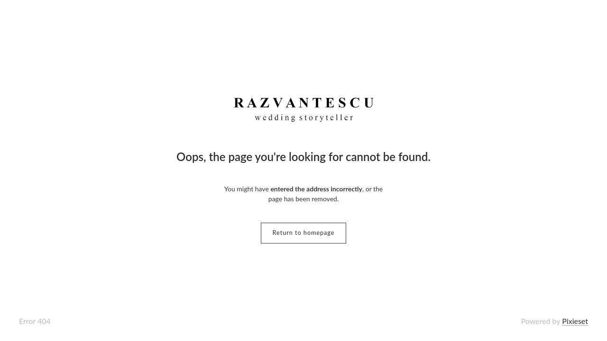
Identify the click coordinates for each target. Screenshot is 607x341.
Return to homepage (304, 232)
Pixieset (575, 320)
